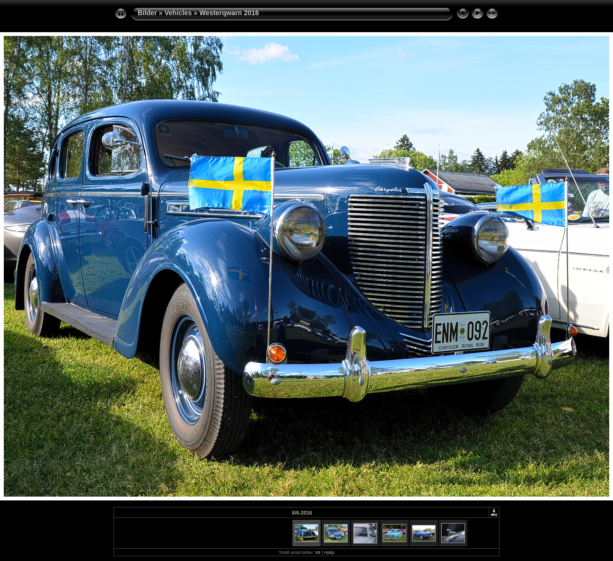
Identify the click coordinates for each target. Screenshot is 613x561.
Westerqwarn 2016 (229, 13)
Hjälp (329, 552)
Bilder (147, 13)
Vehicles (178, 13)
